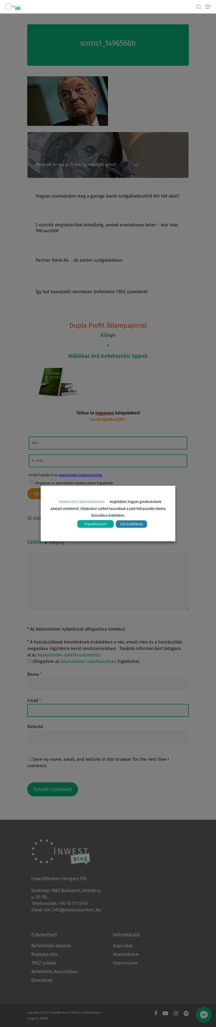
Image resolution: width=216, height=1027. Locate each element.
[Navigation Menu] (208, 6)
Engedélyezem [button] (95, 524)
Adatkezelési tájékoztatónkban (81, 501)
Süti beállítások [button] (131, 524)
